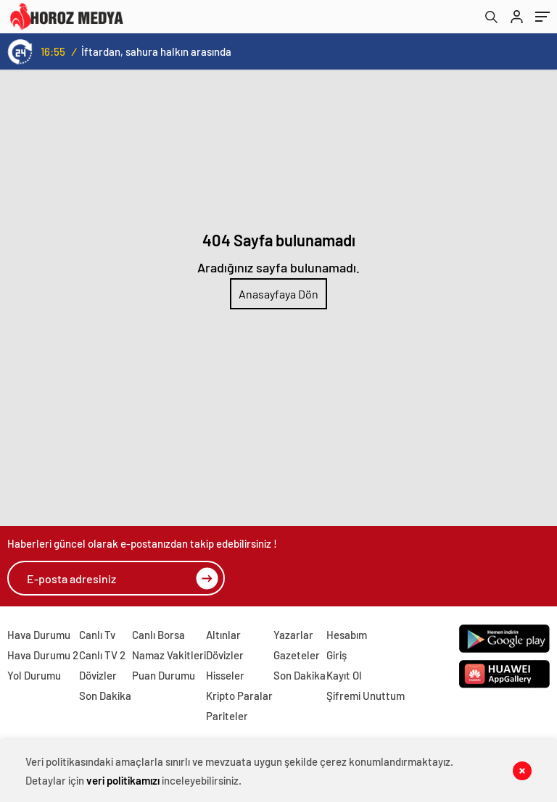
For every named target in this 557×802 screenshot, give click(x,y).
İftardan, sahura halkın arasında (156, 51)
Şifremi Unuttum (365, 695)
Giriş (336, 654)
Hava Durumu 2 (42, 654)
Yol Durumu (34, 675)
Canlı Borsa (158, 634)
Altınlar (223, 634)
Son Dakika (105, 695)
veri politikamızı (123, 780)
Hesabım (346, 634)
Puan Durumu (163, 675)
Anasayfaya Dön (278, 294)
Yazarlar (293, 634)
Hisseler (225, 675)
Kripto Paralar (239, 695)
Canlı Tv (97, 634)
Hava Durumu (38, 634)
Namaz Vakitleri (169, 654)
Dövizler (98, 675)
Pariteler (227, 715)
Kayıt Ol (344, 675)
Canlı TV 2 (102, 654)
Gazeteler (296, 654)
